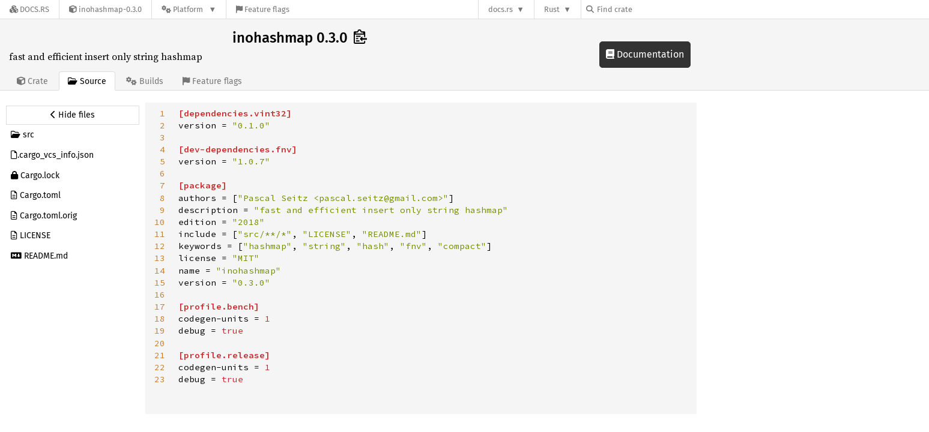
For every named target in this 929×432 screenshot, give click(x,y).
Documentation (645, 54)
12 (159, 246)
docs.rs (500, 9)
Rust (552, 9)
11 (159, 234)
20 (159, 343)
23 (159, 379)
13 (159, 258)
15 (159, 282)
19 (159, 330)
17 (159, 306)
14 (159, 270)
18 (159, 318)
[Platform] (189, 9)
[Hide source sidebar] (73, 115)
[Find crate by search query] (646, 9)
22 (159, 367)
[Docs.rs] (29, 9)
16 (159, 294)
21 (159, 355)
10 (159, 222)
